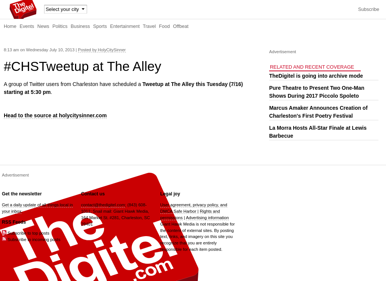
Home (10, 26)
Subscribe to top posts (25, 233)
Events (27, 26)
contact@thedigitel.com (103, 205)
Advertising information (207, 217)
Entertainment (124, 26)
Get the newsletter (22, 194)
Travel (149, 26)
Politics (59, 26)
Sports (100, 26)
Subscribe (368, 9)
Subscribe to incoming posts (31, 239)
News (43, 26)
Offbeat (180, 26)
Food (164, 26)
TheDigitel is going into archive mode (316, 76)
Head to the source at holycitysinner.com (55, 115)
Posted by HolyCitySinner (102, 50)
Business (80, 26)
